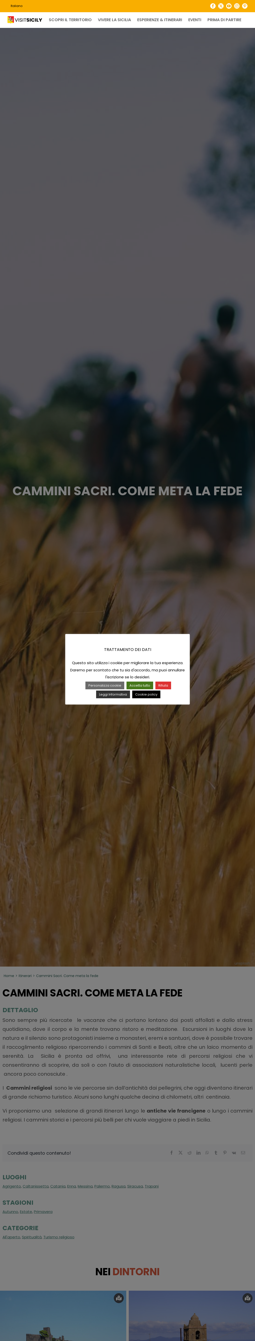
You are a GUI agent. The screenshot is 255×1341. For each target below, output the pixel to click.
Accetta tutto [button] (139, 685)
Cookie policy (146, 694)
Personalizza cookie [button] (104, 685)
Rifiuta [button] (163, 685)
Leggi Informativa (113, 694)
